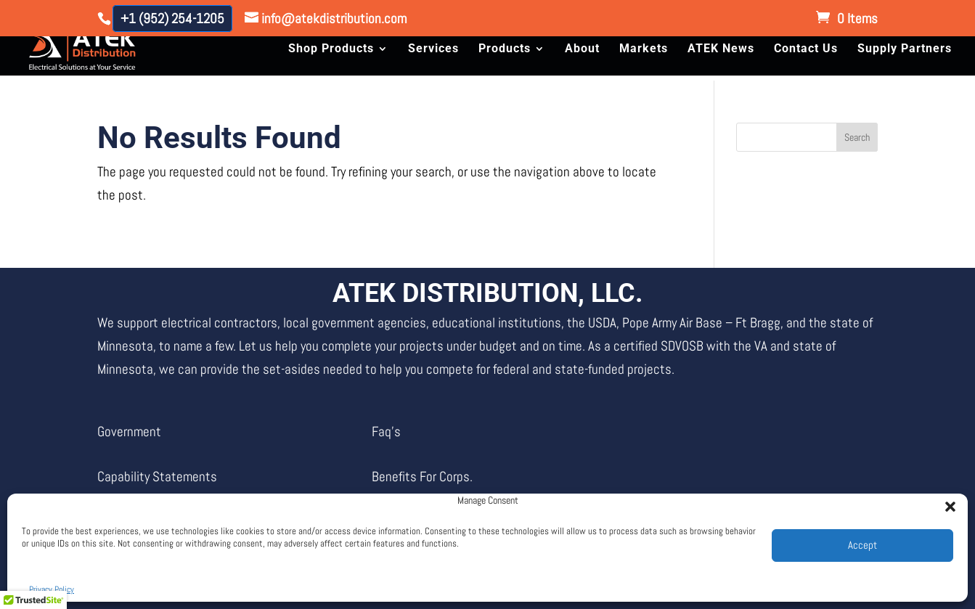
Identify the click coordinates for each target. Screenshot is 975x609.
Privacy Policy (51, 589)
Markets (643, 49)
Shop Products (331, 49)
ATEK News (721, 49)
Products (504, 49)
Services (433, 49)
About (582, 49)
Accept (862, 545)
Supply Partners (904, 49)
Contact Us (806, 49)
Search (857, 137)
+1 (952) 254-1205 (172, 18)
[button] (946, 502)
